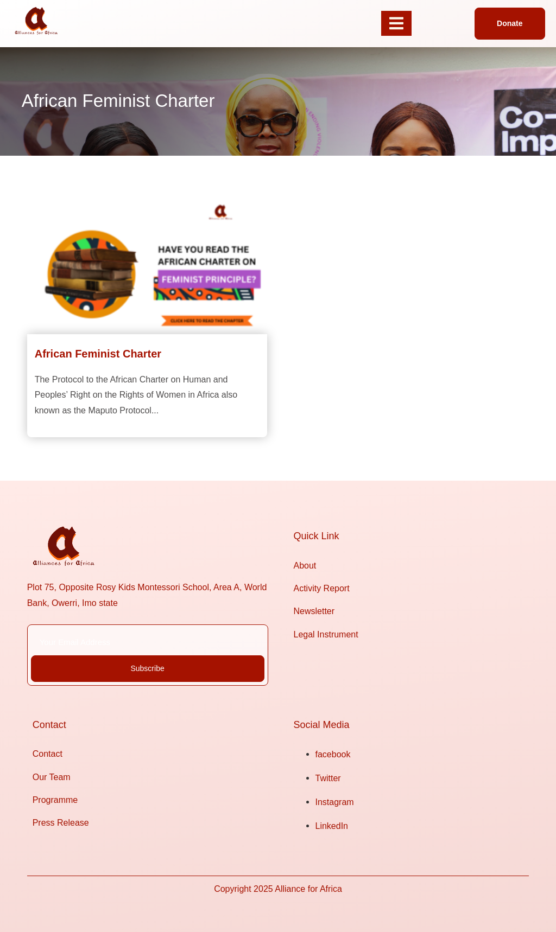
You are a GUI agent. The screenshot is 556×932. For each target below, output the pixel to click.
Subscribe (147, 668)
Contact (47, 753)
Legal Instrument (326, 634)
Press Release (61, 822)
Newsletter (314, 611)
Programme (55, 800)
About (305, 565)
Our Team (52, 777)
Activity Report (322, 588)
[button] (510, 24)
